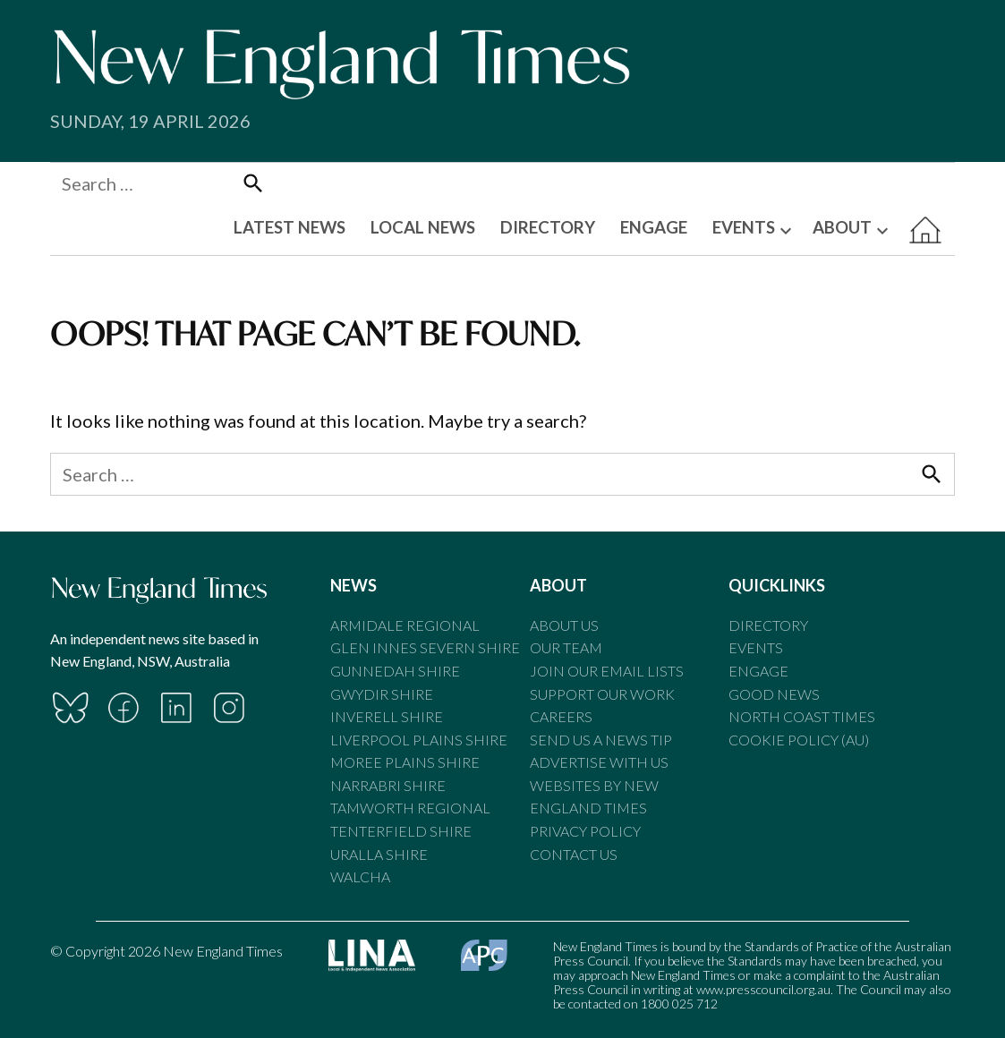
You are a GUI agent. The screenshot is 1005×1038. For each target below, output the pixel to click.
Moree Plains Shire (405, 761)
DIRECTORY (547, 227)
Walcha (360, 876)
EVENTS (743, 227)
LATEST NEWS (289, 227)
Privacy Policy (585, 830)
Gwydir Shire (381, 693)
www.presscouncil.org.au (763, 989)
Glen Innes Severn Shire (425, 647)
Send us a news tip (601, 739)
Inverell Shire (386, 716)
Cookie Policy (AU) (798, 739)
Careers (561, 716)
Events (755, 647)
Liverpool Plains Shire (418, 739)
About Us (564, 625)
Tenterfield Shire (401, 830)
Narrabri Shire (388, 785)
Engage (758, 670)
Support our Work (602, 693)
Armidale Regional (405, 625)
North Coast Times (801, 716)
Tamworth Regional (410, 807)
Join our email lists (607, 670)
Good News (774, 693)
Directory (768, 625)
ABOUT (842, 227)
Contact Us (573, 854)
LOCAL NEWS (422, 227)
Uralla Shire (379, 854)
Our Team (566, 647)
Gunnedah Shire (395, 670)
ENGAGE (653, 227)
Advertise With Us (599, 761)
